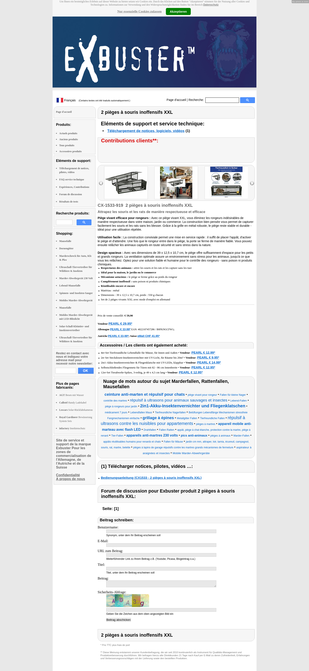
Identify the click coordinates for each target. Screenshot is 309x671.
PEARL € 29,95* (120, 323)
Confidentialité (68, 475)
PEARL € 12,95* (203, 367)
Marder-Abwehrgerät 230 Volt (76, 278)
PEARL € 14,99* (209, 362)
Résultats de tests (68, 201)
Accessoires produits (70, 151)
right (252, 183)
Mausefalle (65, 241)
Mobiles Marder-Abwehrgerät (75, 300)
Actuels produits (68, 133)
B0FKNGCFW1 (165, 329)
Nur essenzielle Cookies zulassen (139, 11)
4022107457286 (146, 329)
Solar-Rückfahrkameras (76, 409)
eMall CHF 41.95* (149, 336)
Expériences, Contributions (74, 187)
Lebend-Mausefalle (69, 285)
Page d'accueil (176, 100)
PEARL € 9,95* (208, 357)
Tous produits (66, 145)
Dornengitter (66, 248)
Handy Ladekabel (72, 402)
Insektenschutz (72, 428)
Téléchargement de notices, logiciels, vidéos (146, 131)
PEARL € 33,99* (120, 329)
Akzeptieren (178, 11)
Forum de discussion (70, 194)
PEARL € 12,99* (203, 352)
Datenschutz (210, 4)
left (101, 183)
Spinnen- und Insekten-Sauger (76, 293)
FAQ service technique (71, 179)
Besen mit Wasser (71, 395)
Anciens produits (68, 139)
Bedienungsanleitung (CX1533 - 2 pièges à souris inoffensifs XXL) (151, 477)
